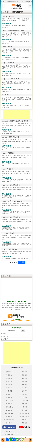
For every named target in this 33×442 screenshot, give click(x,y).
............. (14, 26)
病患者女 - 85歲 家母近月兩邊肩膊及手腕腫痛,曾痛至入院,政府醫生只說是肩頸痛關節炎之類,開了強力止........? (16, 189)
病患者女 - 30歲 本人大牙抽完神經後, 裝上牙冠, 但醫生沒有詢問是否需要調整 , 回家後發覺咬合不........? (16, 157)
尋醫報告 (9, 375)
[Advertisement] (16, 114)
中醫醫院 (25, 407)
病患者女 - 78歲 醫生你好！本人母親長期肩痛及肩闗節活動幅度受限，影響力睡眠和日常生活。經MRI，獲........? (16, 34)
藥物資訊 (7, 324)
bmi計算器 (9, 391)
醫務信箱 (9, 397)
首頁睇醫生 (9, 372)
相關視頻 (7, 276)
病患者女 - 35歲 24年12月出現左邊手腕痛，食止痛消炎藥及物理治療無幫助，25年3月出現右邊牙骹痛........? (16, 125)
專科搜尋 (9, 378)
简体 (30, 1)
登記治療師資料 (9, 419)
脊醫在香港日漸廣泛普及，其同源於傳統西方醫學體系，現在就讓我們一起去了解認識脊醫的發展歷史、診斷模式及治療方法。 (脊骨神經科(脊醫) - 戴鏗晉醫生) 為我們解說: (16, 305)
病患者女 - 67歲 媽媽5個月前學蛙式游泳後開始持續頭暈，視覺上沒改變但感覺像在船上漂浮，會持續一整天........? (16, 83)
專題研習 (25, 378)
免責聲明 (25, 423)
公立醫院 (25, 397)
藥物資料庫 (4, 339)
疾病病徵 (25, 394)
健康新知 (25, 391)
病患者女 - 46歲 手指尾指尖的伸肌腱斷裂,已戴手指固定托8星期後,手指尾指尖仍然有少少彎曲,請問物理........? (16, 205)
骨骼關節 (9, 384)
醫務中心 (25, 403)
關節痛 (6, 12)
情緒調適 (25, 384)
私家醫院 (9, 403)
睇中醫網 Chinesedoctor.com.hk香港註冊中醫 (10, 433)
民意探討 (25, 388)
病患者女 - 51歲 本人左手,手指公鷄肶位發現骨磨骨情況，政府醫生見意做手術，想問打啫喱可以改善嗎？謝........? (16, 237)
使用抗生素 (4, 336)
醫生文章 (9, 381)
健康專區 (25, 381)
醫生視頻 (25, 410)
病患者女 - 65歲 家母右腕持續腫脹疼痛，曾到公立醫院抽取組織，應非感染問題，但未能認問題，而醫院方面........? (16, 173)
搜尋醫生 (25, 372)
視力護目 (9, 388)
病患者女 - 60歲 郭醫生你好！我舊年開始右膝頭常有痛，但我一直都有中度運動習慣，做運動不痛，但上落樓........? (16, 50)
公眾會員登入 (9, 416)
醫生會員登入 (24, 413)
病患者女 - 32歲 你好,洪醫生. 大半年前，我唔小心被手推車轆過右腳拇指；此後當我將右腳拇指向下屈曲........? (16, 67)
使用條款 (9, 423)
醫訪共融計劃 (9, 413)
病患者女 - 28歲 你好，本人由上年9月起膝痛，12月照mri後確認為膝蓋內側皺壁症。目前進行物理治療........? (16, 141)
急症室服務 (9, 400)
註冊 (26, 1)
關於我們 (25, 419)
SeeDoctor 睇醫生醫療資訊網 (9, 1)
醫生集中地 (9, 407)
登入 (23, 1)
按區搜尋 (25, 375)
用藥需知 (3, 333)
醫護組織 (9, 410)
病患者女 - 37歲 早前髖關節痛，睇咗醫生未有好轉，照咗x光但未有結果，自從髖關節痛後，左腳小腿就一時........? (16, 99)
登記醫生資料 (24, 416)
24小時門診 (25, 400)
